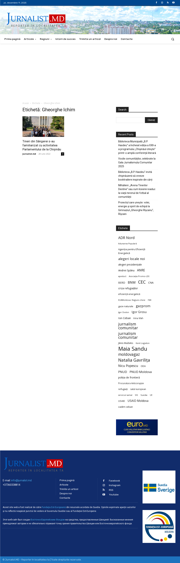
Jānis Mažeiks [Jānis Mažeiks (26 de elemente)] (125, 343)
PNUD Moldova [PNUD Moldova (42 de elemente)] (141, 372)
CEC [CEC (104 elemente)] (142, 282)
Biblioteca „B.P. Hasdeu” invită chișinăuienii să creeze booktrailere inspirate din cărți (135, 175)
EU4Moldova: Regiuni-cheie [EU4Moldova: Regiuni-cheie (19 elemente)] (131, 300)
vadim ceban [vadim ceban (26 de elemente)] (125, 406)
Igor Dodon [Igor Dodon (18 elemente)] (123, 312)
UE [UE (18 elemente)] (151, 395)
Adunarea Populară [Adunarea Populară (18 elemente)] (127, 243)
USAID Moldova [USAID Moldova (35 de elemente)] (138, 401)
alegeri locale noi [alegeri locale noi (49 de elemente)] (131, 259)
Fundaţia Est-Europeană (54, 507)
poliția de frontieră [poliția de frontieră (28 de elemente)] (129, 377)
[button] (172, 39)
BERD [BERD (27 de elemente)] (121, 282)
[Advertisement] (90, 71)
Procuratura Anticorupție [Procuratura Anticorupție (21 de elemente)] (131, 383)
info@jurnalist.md (21, 480)
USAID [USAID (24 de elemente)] (121, 401)
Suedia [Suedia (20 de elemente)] (144, 395)
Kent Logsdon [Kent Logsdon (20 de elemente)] (142, 343)
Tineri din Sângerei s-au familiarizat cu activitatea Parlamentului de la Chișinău (41, 145)
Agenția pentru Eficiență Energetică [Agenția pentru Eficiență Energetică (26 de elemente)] (131, 251)
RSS (111, 489)
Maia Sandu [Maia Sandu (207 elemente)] (132, 349)
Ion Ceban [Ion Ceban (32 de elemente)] (124, 318)
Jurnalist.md (29, 153)
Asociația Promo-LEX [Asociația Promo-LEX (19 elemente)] (139, 276)
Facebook (114, 480)
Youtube (114, 494)
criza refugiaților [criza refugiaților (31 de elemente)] (128, 288)
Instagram (114, 485)
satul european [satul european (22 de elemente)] (138, 389)
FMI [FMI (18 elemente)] (149, 300)
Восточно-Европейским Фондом (48, 519)
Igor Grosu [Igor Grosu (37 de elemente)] (139, 312)
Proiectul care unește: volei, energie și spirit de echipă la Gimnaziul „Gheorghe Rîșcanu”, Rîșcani (136, 208)
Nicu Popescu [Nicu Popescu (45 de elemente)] (128, 366)
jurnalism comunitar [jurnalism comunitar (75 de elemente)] (128, 335)
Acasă (25, 103)
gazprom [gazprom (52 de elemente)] (143, 306)
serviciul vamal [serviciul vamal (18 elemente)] (125, 395)
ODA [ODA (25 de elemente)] (143, 366)
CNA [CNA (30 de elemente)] (151, 282)
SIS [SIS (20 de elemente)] (136, 395)
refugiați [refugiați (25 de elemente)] (123, 389)
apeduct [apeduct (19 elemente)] (122, 276)
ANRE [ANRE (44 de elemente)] (141, 270)
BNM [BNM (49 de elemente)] (132, 282)
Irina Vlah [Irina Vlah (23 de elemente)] (138, 318)
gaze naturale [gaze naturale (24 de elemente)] (125, 306)
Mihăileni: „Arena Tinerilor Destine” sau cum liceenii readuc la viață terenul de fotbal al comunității (136, 191)
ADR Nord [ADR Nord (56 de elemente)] (126, 238)
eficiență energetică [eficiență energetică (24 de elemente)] (129, 294)
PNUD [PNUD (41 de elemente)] (122, 372)
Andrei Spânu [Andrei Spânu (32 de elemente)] (126, 270)
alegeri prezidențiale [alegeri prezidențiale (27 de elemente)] (130, 264)
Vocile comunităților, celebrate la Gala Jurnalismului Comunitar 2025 (137, 162)
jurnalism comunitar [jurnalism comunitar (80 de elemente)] (128, 326)
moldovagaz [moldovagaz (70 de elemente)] (129, 354)
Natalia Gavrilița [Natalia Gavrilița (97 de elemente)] (134, 360)
